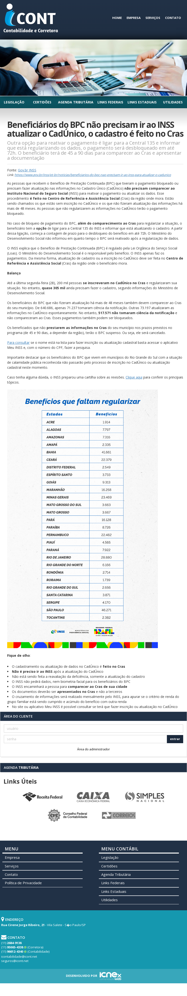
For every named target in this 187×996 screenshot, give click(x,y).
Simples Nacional (145, 797)
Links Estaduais (142, 102)
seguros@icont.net (14, 961)
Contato (173, 18)
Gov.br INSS (27, 170)
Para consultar (18, 342)
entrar (175, 739)
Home (117, 18)
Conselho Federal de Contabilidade (68, 815)
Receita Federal (42, 797)
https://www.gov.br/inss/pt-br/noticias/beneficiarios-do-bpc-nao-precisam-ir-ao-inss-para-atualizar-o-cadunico (93, 175)
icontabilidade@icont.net (19, 956)
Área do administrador (93, 749)
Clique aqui (134, 377)
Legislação (14, 102)
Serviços (152, 18)
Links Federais (110, 102)
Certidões (42, 102)
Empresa (134, 18)
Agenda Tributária (75, 102)
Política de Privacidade (23, 882)
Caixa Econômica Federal (94, 797)
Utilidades (173, 102)
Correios (119, 815)
